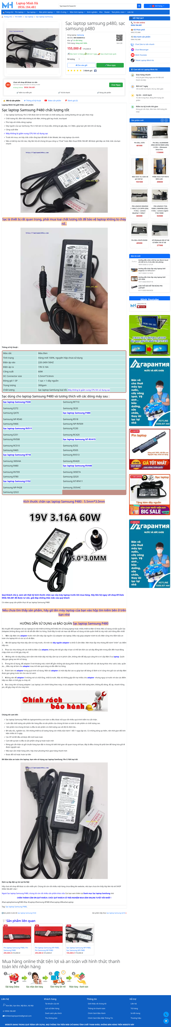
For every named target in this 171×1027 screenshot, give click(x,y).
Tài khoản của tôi (52, 1003)
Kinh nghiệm (92, 12)
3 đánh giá (87, 70)
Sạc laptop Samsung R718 (17, 454)
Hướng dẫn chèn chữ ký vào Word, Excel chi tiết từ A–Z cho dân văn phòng (153, 261)
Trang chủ (8, 16)
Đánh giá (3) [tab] (71, 100)
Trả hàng (134, 1008)
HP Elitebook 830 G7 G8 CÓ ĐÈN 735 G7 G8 (160, 241)
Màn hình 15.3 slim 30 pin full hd (140, 178)
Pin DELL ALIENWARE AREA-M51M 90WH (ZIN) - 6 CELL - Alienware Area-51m (160, 146)
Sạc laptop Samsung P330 (17, 401)
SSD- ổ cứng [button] (61, 12)
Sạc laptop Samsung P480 (76, 412)
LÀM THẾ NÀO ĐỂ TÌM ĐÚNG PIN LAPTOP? (150, 287)
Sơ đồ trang (135, 1013)
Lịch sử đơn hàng (52, 1008)
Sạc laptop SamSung (44, 16)
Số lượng (71, 59)
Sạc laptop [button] (31, 12)
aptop (116, 656)
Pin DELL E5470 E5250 (139, 240)
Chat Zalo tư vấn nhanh (144, 44)
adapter (23, 635)
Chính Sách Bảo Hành (96, 1013)
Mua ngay (110, 65)
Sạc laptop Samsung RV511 (17, 428)
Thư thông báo (51, 1018)
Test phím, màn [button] (118, 12)
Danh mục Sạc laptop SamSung (97, 893)
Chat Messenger (142, 49)
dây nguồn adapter (61, 642)
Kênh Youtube (141, 55)
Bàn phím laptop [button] (46, 12)
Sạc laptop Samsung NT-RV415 (79, 439)
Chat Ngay (116, 85)
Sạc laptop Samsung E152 (16, 481)
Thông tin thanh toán (96, 1008)
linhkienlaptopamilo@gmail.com (18, 1016)
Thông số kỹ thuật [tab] (32, 100)
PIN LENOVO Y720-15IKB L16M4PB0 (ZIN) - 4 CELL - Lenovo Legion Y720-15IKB (160, 209)
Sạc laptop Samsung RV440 (77, 465)
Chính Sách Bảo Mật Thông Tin (100, 1018)
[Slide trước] (162, 120)
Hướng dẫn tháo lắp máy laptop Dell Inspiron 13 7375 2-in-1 (151, 270)
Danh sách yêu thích (53, 1013)
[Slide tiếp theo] (166, 120)
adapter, (45, 649)
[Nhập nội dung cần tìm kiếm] (97, 6)
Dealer (107, 12)
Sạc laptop (29, 16)
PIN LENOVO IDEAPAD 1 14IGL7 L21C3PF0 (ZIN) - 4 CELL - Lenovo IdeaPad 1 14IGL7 (139, 209)
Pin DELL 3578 (139, 143)
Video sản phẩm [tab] (53, 100)
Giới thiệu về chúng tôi (97, 1003)
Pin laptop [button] (19, 12)
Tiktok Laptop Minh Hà (144, 60)
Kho (101, 12)
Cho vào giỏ (81, 65)
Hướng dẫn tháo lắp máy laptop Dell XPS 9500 (151, 278)
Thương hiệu (136, 1018)
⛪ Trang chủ (8, 12)
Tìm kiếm (18, 16)
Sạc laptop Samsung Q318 (116, 913)
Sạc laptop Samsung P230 (27, 913)
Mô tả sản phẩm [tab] (11, 100)
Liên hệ (130, 12)
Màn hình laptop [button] (77, 12)
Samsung (80, 35)
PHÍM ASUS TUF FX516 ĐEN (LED (160, 178)
